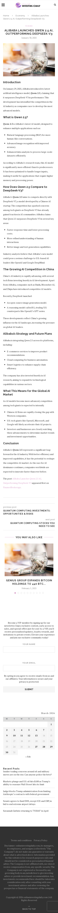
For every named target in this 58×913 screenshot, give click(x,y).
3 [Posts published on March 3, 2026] (14, 729)
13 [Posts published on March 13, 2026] (36, 735)
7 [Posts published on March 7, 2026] (43, 729)
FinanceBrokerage (12, 487)
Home (6, 15)
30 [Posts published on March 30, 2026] (7, 752)
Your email (29, 666)
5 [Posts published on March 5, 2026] (29, 729)
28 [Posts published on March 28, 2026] (44, 746)
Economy (20, 15)
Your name (29, 648)
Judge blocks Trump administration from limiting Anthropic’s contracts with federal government (27, 793)
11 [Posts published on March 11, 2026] (21, 735)
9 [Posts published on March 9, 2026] (6, 735)
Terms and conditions (21, 840)
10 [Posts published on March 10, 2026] (14, 735)
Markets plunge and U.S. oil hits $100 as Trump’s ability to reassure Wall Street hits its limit (26, 783)
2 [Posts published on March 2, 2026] (6, 729)
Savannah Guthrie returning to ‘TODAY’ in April (26, 810)
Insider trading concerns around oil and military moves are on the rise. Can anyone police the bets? (27, 773)
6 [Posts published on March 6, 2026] (36, 729)
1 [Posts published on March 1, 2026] (51, 724)
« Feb (28, 756)
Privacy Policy (40, 840)
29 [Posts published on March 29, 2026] (51, 746)
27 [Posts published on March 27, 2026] (36, 746)
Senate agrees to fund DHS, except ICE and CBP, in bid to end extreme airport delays (27, 802)
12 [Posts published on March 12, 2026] (29, 735)
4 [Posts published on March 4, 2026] (21, 729)
